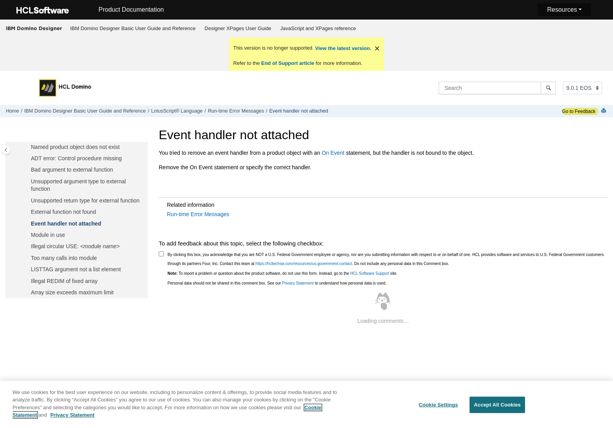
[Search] (548, 88)
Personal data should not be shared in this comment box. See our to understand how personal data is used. (277, 283)
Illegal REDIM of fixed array (64, 281)
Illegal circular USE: (75, 246)
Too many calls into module (64, 258)
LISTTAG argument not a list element (76, 269)
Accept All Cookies (497, 408)
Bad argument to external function (72, 170)
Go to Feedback (578, 111)
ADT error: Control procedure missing (76, 158)
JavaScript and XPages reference (318, 28)
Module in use (48, 235)
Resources (562, 9)
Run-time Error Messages (236, 111)
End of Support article (287, 63)
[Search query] (497, 88)
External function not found (63, 212)
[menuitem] (133, 28)
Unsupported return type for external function (85, 200)
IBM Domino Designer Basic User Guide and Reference (133, 28)
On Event (333, 153)
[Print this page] (604, 111)
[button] (28, 147)
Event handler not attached (298, 111)
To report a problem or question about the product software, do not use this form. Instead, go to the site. (283, 273)
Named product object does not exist (75, 147)
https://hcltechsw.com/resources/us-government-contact (304, 263)
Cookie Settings (438, 408)
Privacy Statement (298, 283)
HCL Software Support (369, 273)
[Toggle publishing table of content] (6, 150)
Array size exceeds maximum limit (72, 292)
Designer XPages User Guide (237, 28)
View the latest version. (342, 48)
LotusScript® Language (177, 111)
